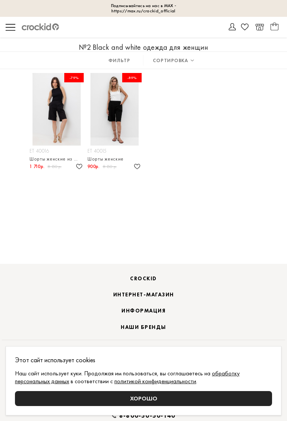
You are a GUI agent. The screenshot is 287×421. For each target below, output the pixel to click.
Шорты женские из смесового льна (57, 158)
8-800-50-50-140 (147, 416)
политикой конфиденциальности (155, 381)
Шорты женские (105, 158)
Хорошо (143, 398)
